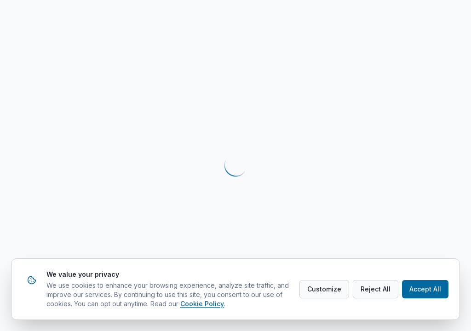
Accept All (425, 289)
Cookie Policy (202, 304)
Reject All (376, 289)
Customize (324, 289)
